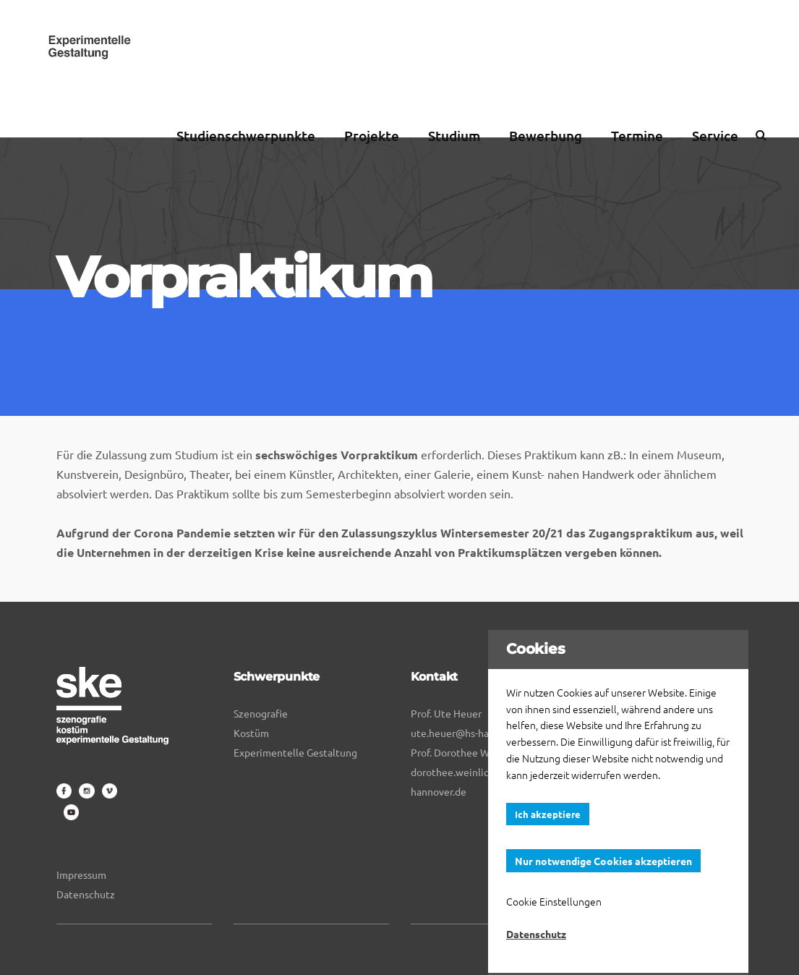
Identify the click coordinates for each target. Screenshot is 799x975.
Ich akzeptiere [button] (548, 814)
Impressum (81, 874)
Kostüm (251, 732)
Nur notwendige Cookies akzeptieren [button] (603, 860)
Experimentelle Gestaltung (295, 752)
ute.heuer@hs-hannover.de (472, 732)
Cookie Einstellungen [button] (554, 901)
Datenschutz (85, 894)
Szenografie (261, 713)
